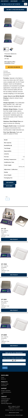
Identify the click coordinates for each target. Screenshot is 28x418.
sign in (21, 410)
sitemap (7, 410)
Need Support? (4, 1)
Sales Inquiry (14, 1)
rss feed (17, 410)
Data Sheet (9, 186)
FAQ (2, 393)
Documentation (7, 74)
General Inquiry (4, 400)
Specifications (6, 72)
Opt (6, 196)
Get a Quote (4, 401)
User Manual (10, 182)
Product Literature (5, 390)
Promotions (4, 385)
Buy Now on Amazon (14, 67)
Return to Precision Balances (15, 9)
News (23, 1)
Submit (5, 367)
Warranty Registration (6, 403)
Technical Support (5, 398)
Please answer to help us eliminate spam (12, 358)
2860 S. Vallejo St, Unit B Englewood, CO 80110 (14, 407)
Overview (5, 71)
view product (14, 239)
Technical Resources (6, 392)
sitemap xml (12, 410)
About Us (3, 379)
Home (2, 377)
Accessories (6, 75)
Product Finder (4, 384)
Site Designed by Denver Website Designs (14, 415)
